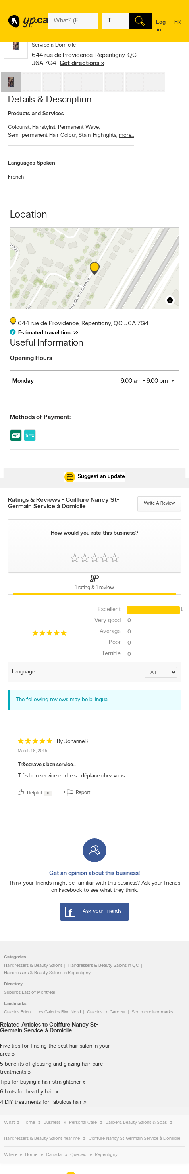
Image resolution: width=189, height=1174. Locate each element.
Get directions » (82, 63)
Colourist (19, 127)
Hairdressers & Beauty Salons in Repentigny (47, 973)
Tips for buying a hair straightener (40, 1082)
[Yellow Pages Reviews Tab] (94, 584)
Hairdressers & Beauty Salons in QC (103, 965)
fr (177, 27)
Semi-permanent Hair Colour (42, 135)
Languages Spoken (31, 163)
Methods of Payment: (40, 417)
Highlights (105, 135)
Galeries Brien (17, 1012)
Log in (161, 26)
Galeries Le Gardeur (106, 1012)
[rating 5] (49, 635)
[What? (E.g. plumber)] (73, 21)
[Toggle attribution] (170, 300)
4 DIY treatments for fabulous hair (41, 1102)
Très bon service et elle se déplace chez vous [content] (71, 776)
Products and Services (36, 114)
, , (84, 59)
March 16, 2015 (32, 751)
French (16, 177)
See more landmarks (152, 1012)
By (72, 742)
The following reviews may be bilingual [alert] (62, 700)
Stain (85, 135)
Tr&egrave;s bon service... (47, 764)
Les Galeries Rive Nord (59, 1012)
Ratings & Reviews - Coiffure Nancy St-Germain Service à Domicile (63, 503)
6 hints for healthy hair (27, 1092)
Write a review (159, 503)
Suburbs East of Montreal (29, 992)
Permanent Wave (79, 127)
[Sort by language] (161, 672)
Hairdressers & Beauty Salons (33, 965)
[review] (94, 768)
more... (126, 135)
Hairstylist (44, 127)
